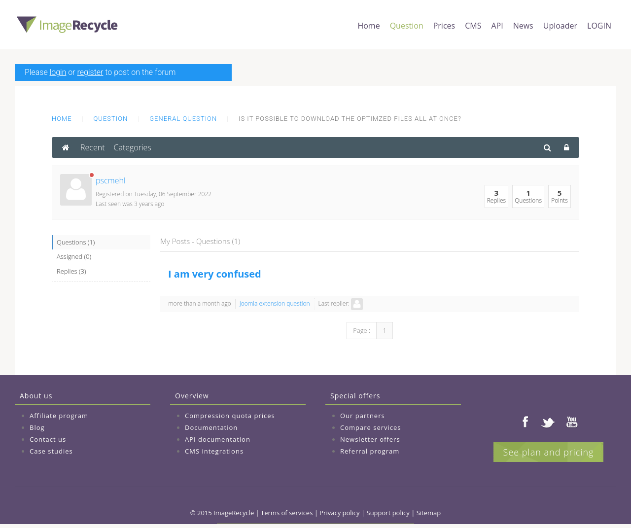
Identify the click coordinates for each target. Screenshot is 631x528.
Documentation (211, 427)
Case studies (51, 451)
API (497, 25)
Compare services (370, 427)
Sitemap (429, 512)
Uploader (560, 25)
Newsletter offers (370, 439)
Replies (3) (71, 271)
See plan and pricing (548, 452)
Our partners (362, 415)
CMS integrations (214, 451)
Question (406, 25)
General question (183, 118)
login (58, 72)
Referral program (369, 451)
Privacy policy (339, 512)
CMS (473, 25)
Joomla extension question (275, 303)
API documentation (217, 439)
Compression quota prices (230, 415)
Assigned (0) (74, 256)
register (90, 72)
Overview (192, 395)
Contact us (48, 439)
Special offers (355, 395)
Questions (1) (76, 242)
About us (36, 395)
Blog (37, 427)
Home (368, 25)
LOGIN (599, 25)
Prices (444, 25)
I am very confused (214, 274)
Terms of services (287, 512)
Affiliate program (59, 415)
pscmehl (111, 180)
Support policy (388, 512)
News (523, 25)
